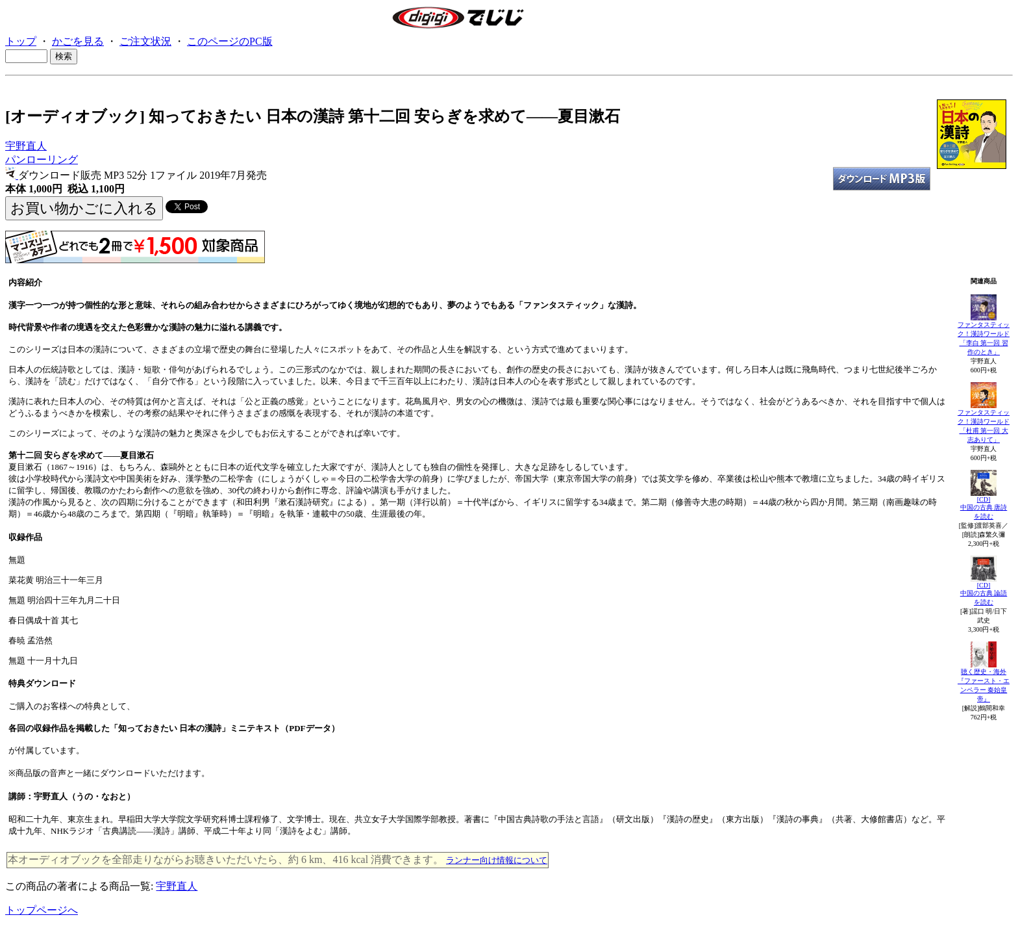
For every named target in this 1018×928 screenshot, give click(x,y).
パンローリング (41, 159)
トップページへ (41, 910)
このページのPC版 (230, 41)
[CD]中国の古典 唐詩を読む (984, 508)
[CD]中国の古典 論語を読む (984, 594)
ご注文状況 (145, 41)
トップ (20, 41)
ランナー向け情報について (496, 860)
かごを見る (78, 41)
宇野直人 (26, 145)
